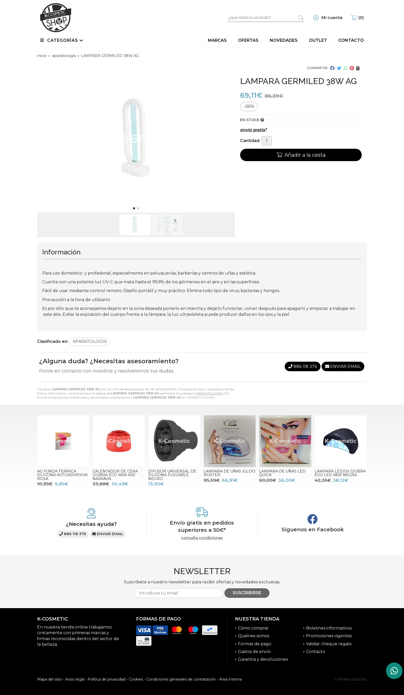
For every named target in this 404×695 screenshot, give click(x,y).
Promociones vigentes (329, 635)
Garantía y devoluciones (263, 659)
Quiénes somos (253, 635)
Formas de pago (254, 643)
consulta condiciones (202, 538)
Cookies (136, 679)
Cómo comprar (253, 628)
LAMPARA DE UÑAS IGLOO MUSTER (229, 473)
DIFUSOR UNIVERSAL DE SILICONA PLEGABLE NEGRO (172, 475)
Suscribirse (247, 592)
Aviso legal (74, 679)
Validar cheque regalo (329, 643)
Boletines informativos (329, 628)
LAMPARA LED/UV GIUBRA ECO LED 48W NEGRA (340, 473)
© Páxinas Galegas (351, 679)
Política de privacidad (106, 679)
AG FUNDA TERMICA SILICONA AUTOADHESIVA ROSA (62, 475)
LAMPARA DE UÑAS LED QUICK (282, 473)
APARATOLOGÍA (209, 393)
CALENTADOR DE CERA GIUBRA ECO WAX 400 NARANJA (115, 475)
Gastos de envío (254, 651)
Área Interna (230, 679)
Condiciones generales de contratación (181, 679)
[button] (134, 208)
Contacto (315, 651)
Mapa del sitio (49, 679)
